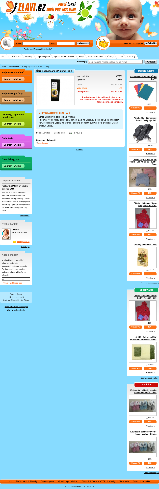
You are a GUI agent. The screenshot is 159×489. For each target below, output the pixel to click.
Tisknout (76, 133)
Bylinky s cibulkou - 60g (145, 245)
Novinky (28, 56)
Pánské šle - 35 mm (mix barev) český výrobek (145, 119)
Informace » (24, 216)
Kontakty (131, 56)
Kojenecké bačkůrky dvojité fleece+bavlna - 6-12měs (143, 391)
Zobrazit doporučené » (150, 283)
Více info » (150, 112)
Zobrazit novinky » (151, 473)
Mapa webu (124, 481)
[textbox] (115, 62)
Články (110, 56)
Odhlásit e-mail (16, 283)
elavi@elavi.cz (23, 242)
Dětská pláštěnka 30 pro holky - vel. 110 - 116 (145, 296)
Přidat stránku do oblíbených (16, 307)
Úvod (3, 56)
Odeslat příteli (59, 133)
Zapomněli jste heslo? (43, 49)
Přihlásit (5, 283)
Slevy (81, 56)
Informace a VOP (95, 56)
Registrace (28, 49)
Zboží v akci (15, 56)
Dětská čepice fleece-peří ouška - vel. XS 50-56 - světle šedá (143, 161)
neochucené (14, 66)
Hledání (80, 62)
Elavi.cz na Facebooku (16, 310)
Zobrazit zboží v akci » (150, 378)
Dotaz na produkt (43, 133)
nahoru (80, 150)
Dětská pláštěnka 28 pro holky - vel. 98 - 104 (145, 204)
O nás (120, 56)
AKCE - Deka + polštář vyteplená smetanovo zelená (143, 338)
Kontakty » (25, 247)
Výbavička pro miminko (64, 56)
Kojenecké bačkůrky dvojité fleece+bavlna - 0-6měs (143, 433)
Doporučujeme (43, 56)
